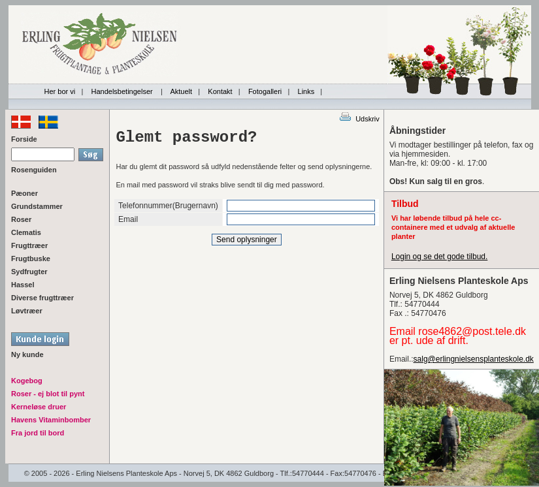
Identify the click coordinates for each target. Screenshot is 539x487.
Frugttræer (29, 245)
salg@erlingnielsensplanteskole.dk (474, 359)
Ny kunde (27, 354)
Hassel (22, 285)
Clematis (26, 232)
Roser (21, 219)
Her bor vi (60, 91)
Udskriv (359, 119)
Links (306, 91)
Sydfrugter (29, 271)
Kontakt (220, 91)
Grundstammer (37, 206)
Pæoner (24, 193)
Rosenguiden (34, 170)
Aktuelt (181, 91)
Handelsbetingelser (123, 91)
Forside (24, 139)
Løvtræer (26, 311)
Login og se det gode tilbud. (439, 256)
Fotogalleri (265, 91)
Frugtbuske (30, 258)
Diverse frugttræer (42, 298)
